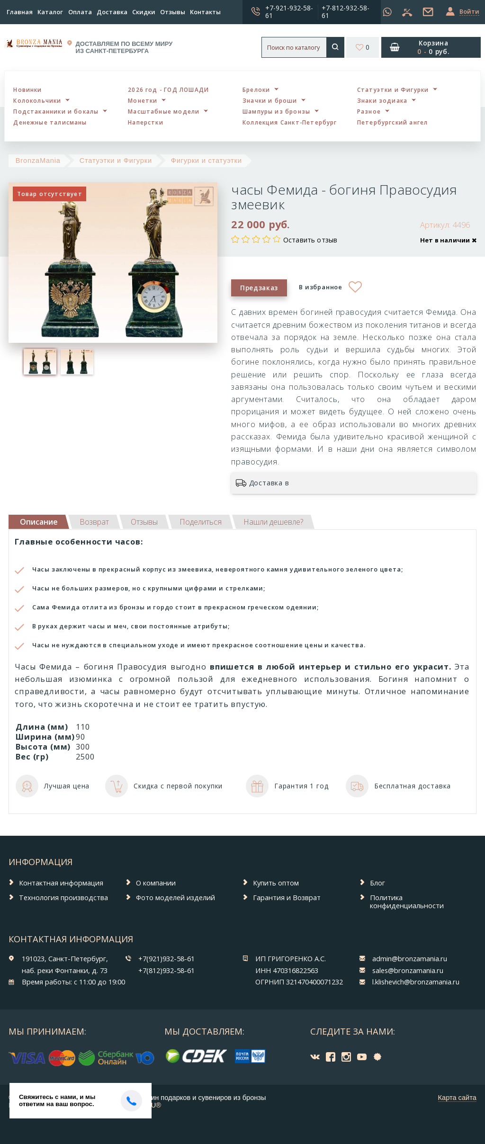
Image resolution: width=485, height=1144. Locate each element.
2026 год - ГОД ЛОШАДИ (168, 89)
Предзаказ (259, 287)
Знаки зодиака (382, 100)
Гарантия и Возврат (287, 897)
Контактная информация (61, 882)
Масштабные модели (163, 111)
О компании (156, 882)
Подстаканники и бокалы (56, 111)
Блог (377, 882)
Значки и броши (269, 100)
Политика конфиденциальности (407, 901)
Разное (369, 111)
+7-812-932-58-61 (345, 11)
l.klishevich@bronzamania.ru (415, 981)
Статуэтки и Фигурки (393, 89)
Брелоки (256, 89)
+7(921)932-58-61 (166, 958)
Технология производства (63, 897)
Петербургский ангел (392, 122)
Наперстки (145, 122)
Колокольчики (37, 100)
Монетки (142, 100)
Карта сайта (457, 1097)
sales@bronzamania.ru (407, 970)
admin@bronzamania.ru (409, 958)
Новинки (27, 89)
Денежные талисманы (50, 122)
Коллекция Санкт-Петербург (289, 122)
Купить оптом (276, 882)
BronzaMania (38, 160)
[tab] (94, 522)
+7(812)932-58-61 (166, 970)
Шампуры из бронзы (276, 111)
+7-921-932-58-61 (289, 11)
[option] (40, 361)
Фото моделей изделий (175, 897)
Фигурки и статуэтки (206, 160)
